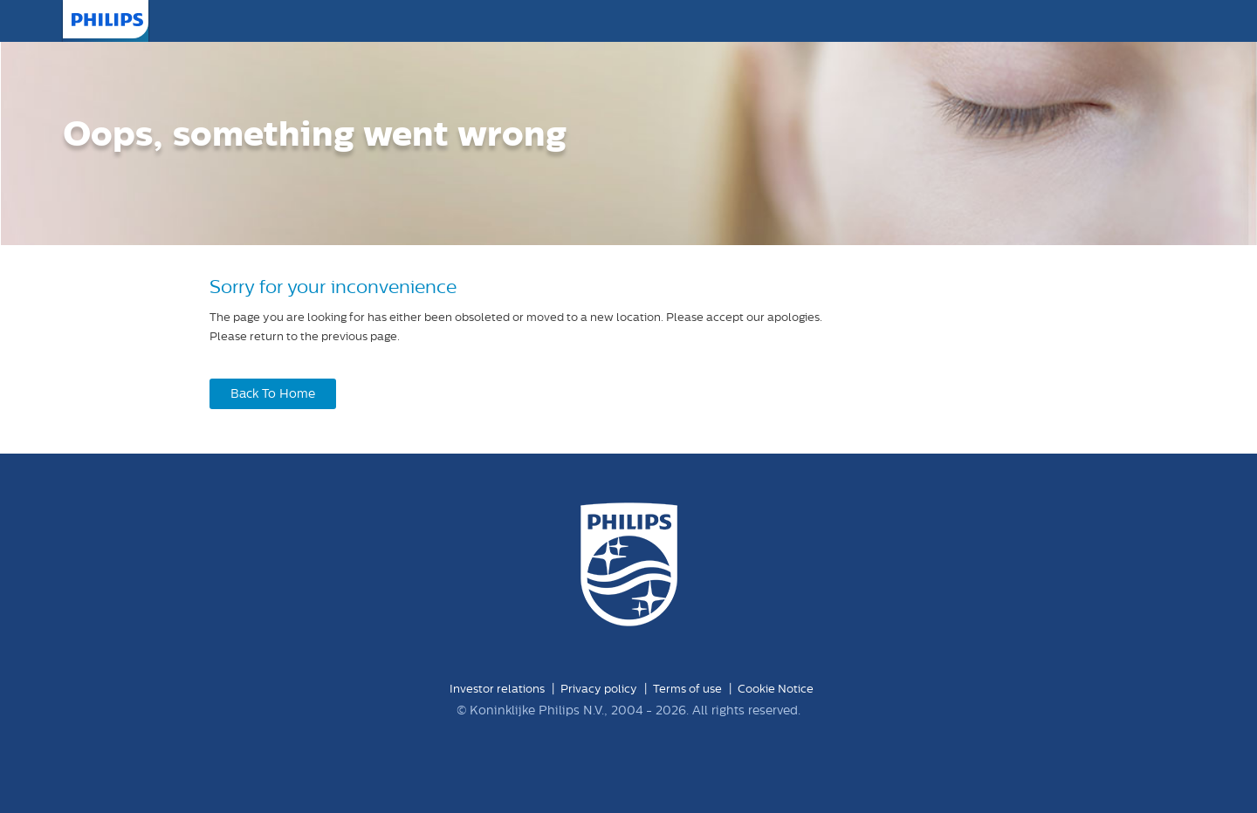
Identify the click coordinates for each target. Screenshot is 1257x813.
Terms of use (687, 688)
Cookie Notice (776, 688)
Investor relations (497, 688)
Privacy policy (598, 688)
